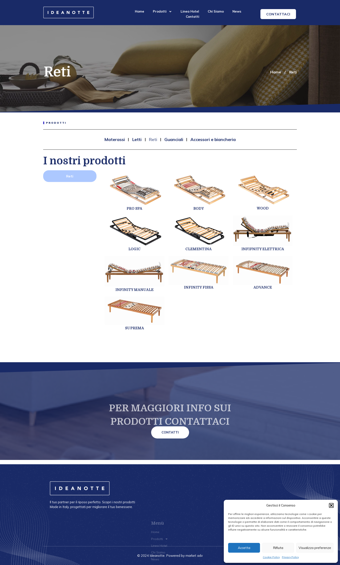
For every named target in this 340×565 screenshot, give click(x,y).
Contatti (192, 17)
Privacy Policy (290, 557)
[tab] (69, 176)
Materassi (114, 139)
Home (139, 11)
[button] (331, 505)
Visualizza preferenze (315, 548)
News (236, 11)
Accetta (244, 548)
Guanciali (173, 139)
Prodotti (162, 11)
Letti (137, 139)
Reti (293, 72)
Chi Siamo (216, 11)
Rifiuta (278, 548)
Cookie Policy (271, 557)
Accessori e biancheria (213, 139)
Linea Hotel (190, 11)
